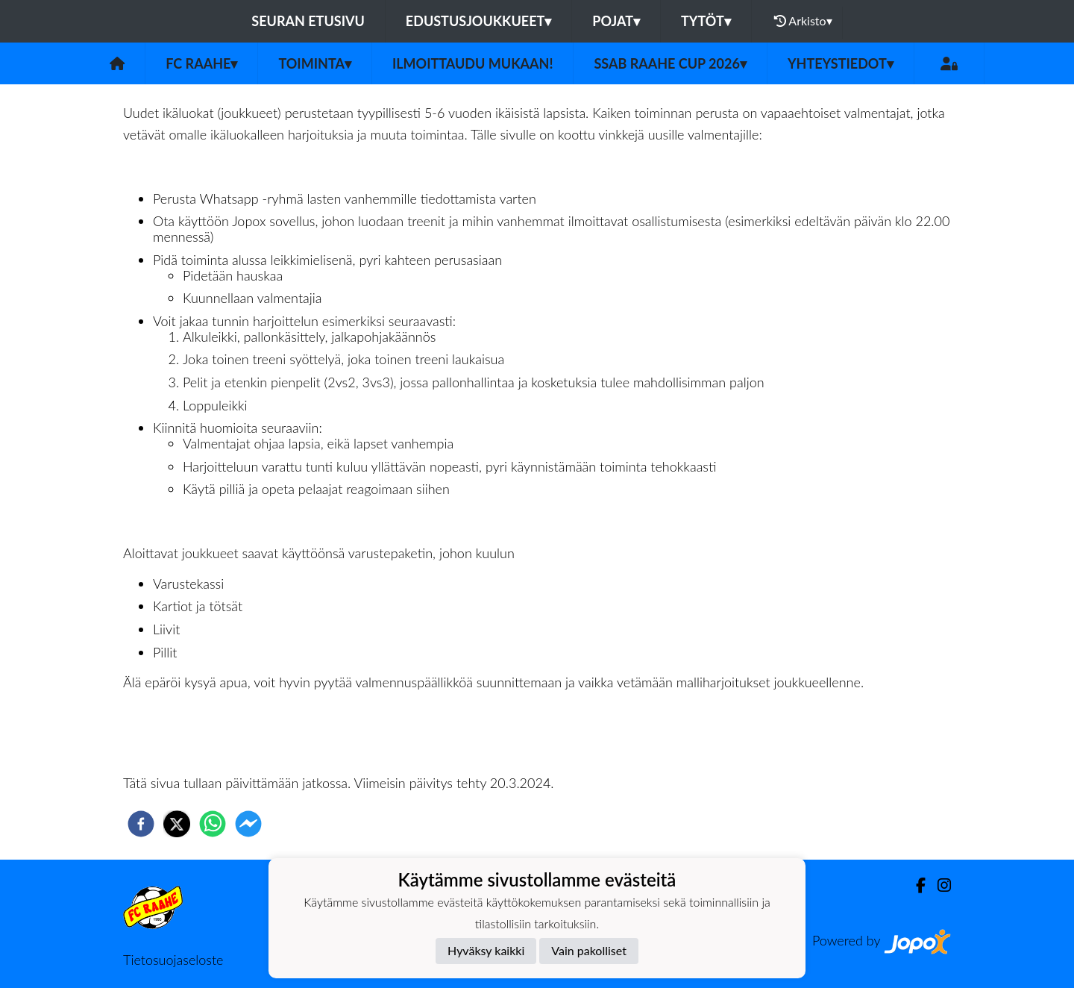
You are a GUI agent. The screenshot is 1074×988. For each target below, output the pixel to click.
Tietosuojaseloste (173, 959)
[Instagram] (938, 885)
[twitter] (176, 823)
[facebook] (141, 823)
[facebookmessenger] (248, 823)
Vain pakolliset (588, 950)
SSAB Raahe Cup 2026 (670, 63)
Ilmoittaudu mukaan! (472, 63)
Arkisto (803, 21)
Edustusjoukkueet (478, 21)
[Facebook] (915, 885)
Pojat (616, 21)
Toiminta (314, 63)
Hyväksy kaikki (486, 950)
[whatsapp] (212, 823)
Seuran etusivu (308, 21)
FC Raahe (201, 63)
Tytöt (706, 21)
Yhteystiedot (841, 63)
